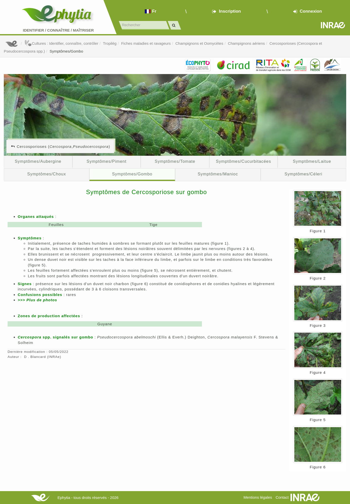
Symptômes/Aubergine (38, 161)
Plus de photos (41, 300)
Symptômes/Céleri (303, 174)
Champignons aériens (246, 43)
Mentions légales (257, 497)
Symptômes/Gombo (66, 51)
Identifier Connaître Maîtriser (58, 30)
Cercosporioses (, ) (63, 146)
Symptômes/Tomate (175, 161)
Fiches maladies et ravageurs (146, 43)
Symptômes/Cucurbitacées (243, 161)
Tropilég (110, 43)
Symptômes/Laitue (312, 161)
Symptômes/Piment (107, 161)
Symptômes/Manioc (218, 174)
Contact (282, 497)
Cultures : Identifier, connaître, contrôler (61, 43)
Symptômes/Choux (46, 174)
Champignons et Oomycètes (199, 43)
